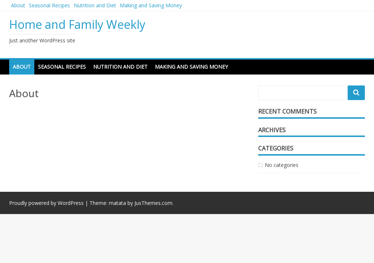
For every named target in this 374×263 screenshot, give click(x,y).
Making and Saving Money (151, 5)
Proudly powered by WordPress (46, 202)
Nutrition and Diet (95, 5)
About (18, 5)
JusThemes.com (153, 202)
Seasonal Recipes (49, 5)
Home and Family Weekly (77, 24)
